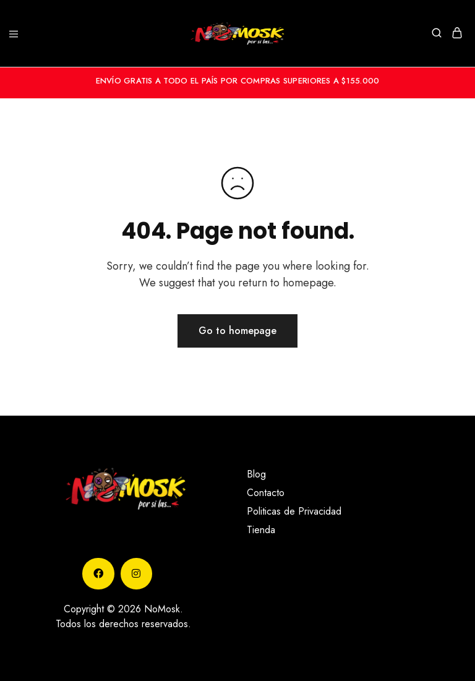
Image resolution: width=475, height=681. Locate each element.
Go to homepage (237, 330)
